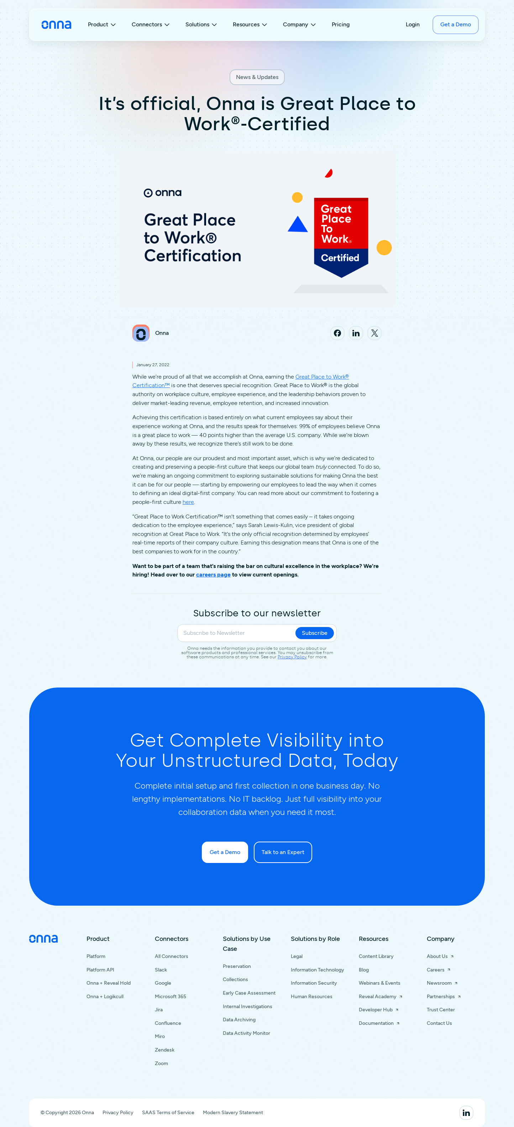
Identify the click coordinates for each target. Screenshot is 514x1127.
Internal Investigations (247, 1007)
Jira (159, 1010)
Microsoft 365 (170, 997)
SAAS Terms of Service (168, 1113)
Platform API (100, 970)
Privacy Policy (292, 656)
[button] (103, 25)
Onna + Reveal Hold (108, 983)
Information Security (314, 983)
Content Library (376, 956)
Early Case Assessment (249, 993)
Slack (161, 970)
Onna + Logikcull (105, 997)
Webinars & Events (379, 983)
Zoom (161, 1063)
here (188, 502)
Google (163, 983)
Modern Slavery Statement (233, 1113)
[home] (56, 24)
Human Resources (311, 997)
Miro (160, 1036)
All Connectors (171, 956)
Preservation (237, 966)
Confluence (168, 1023)
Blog (364, 970)
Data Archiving (239, 1020)
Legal (297, 956)
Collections (235, 979)
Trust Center (441, 1010)
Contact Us (439, 1023)
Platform (95, 956)
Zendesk (164, 1050)
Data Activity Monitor (246, 1033)
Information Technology (317, 970)
